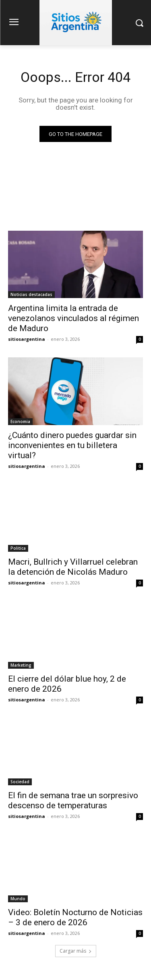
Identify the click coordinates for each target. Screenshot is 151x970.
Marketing (20, 665)
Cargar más (76, 950)
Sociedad (19, 781)
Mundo (17, 898)
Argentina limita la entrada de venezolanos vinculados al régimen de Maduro (73, 318)
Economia (20, 421)
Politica (18, 548)
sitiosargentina (26, 339)
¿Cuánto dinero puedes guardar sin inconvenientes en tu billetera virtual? (72, 445)
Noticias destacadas (31, 294)
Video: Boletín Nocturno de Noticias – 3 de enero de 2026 (75, 917)
